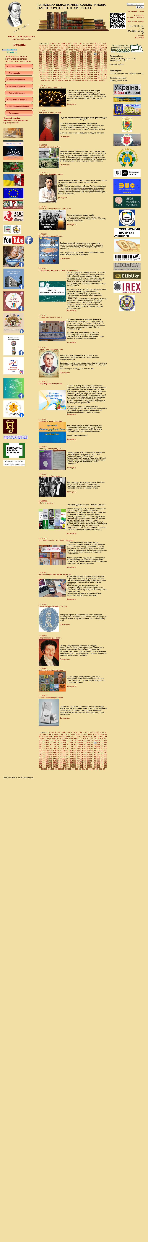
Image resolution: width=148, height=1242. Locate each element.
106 (98, 50)
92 (57, 50)
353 (54, 76)
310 (44, 72)
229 (40, 64)
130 (44, 54)
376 (64, 78)
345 (95, 74)
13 (69, 44)
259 (74, 66)
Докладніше (71, 104)
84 (106, 48)
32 (47, 46)
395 (62, 80)
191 (47, 60)
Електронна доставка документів (135, 16)
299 (74, 70)
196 (64, 60)
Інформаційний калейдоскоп (50, 384)
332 (50, 74)
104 (91, 50)
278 (71, 68)
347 (101, 74)
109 (40, 52)
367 (101, 76)
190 (44, 60)
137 (67, 54)
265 (95, 66)
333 (54, 74)
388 (105, 78)
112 (50, 52)
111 (47, 52)
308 (105, 70)
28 (105, 44)
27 (103, 44)
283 (88, 68)
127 (101, 52)
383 (88, 78)
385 (95, 78)
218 (71, 62)
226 (98, 62)
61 (50, 48)
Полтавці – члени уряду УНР (50, 449)
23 (93, 44)
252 (50, 66)
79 (94, 48)
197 (67, 60)
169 (40, 58)
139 (74, 54)
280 (78, 68)
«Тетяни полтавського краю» (50, 317)
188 (105, 58)
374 (57, 78)
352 (50, 76)
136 (64, 54)
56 (106, 46)
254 (57, 66)
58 (42, 48)
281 (81, 68)
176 (64, 58)
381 (81, 78)
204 (91, 60)
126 (98, 52)
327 (101, 72)
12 (66, 44)
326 (98, 72)
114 (57, 52)
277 (67, 68)
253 (54, 66)
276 (64, 68)
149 (40, 56)
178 (71, 58)
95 (65, 50)
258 (71, 66)
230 (44, 64)
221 (81, 62)
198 (71, 60)
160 (78, 56)
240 (78, 64)
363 (88, 76)
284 (91, 68)
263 (88, 66)
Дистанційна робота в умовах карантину (55, 574)
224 (91, 62)
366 (98, 76)
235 (61, 64)
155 (61, 56)
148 (105, 54)
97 (70, 50)
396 (66, 80)
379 (74, 78)
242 (84, 64)
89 (50, 50)
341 (81, 74)
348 (105, 74)
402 (86, 80)
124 (91, 52)
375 (61, 78)
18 (81, 44)
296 (64, 70)
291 (47, 70)
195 (61, 60)
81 (98, 48)
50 (91, 46)
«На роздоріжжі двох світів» (50, 638)
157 (67, 56)
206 (98, 60)
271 (47, 68)
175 (61, 58)
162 (84, 56)
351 (47, 76)
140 (78, 54)
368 (105, 76)
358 (71, 76)
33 (50, 46)
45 (79, 46)
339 (74, 74)
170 (44, 58)
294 (57, 70)
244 (91, 64)
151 (47, 56)
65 (60, 48)
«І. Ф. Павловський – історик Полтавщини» (56, 541)
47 (84, 46)
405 (96, 80)
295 (61, 70)
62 (52, 48)
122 (84, 52)
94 (62, 50)
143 (88, 54)
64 (57, 48)
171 (47, 58)
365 (95, 76)
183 (88, 58)
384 (91, 78)
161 (81, 56)
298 (71, 70)
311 (47, 72)
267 (101, 66)
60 (47, 48)
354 (57, 76)
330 (44, 74)
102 (84, 50)
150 (44, 56)
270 (44, 68)
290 (44, 70)
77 (89, 48)
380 (78, 78)
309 (40, 72)
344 (91, 74)
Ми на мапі (139, 38)
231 (47, 64)
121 (81, 52)
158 (71, 56)
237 (67, 64)
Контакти (140, 36)
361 (81, 76)
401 (83, 80)
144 (91, 54)
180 (78, 58)
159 (74, 56)
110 (44, 52)
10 (61, 44)
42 (72, 46)
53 (98, 46)
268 (105, 66)
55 (103, 46)
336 (64, 74)
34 (52, 46)
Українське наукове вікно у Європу (53, 606)
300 (78, 70)
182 (84, 58)
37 (60, 46)
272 (50, 68)
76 (86, 48)
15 (74, 44)
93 (60, 50)
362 (84, 76)
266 (98, 66)
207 (101, 60)
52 (96, 46)
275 (61, 68)
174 (57, 58)
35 (55, 46)
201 (81, 60)
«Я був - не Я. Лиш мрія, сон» (51, 349)
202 (84, 60)
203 (88, 60)
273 (54, 68)
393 (55, 80)
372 (50, 78)
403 (90, 80)
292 (50, 70)
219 (74, 62)
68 (67, 48)
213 (54, 62)
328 (105, 72)
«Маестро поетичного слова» (51, 174)
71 (74, 48)
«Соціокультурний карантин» (50, 421)
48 (86, 46)
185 (95, 58)
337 (67, 74)
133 (54, 54)
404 (93, 80)
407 (103, 80)
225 (95, 62)
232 (50, 64)
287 (101, 68)
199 (74, 60)
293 (54, 70)
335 (61, 74)
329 (40, 74)
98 (72, 50)
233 (54, 64)
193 (54, 60)
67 (64, 48)
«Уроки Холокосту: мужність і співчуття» (55, 209)
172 (50, 58)
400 (79, 80)
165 (95, 56)
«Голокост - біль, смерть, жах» (51, 87)
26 (100, 44)
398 (72, 80)
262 (84, 66)
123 (88, 52)
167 (101, 56)
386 (98, 78)
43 (74, 46)
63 (55, 48)
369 (40, 78)
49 (89, 46)
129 (40, 54)
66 (62, 48)
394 (59, 80)
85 (41, 50)
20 (86, 44)
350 (44, 76)
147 (101, 54)
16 (76, 44)
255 (61, 66)
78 (91, 48)
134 (57, 54)
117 (67, 52)
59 (45, 48)
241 (81, 64)
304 (91, 70)
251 (47, 66)
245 (95, 64)
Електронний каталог (135, 11)
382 (84, 78)
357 (67, 76)
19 (83, 44)
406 (100, 80)
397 (69, 80)
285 (95, 68)
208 (105, 60)
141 (81, 54)
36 (57, 46)
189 (40, 60)
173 (54, 58)
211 (47, 62)
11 (64, 44)
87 (45, 50)
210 (44, 62)
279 (74, 68)
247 (101, 64)
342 (84, 74)
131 (47, 54)
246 (98, 64)
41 (69, 46)
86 (43, 50)
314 (57, 72)
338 (71, 74)
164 (91, 56)
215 (61, 62)
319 (74, 72)
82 (101, 48)
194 (57, 60)
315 (61, 72)
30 (42, 46)
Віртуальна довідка (136, 21)
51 (94, 46)
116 (64, 52)
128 (105, 52)
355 (61, 76)
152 (50, 56)
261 (81, 66)
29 (40, 46)
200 (78, 60)
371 (47, 78)
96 (67, 50)
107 (101, 50)
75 (84, 48)
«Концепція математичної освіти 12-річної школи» (59, 270)
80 (96, 48)
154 (57, 56)
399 (76, 80)
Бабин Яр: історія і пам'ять (49, 147)
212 (50, 62)
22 (91, 44)
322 (84, 72)
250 (44, 66)
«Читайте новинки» (46, 503)
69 (69, 48)
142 (85, 54)
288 (105, 68)
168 (105, 56)
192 (50, 60)
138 (71, 54)
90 (53, 50)
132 (50, 54)
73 (79, 48)
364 (91, 76)
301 (81, 70)
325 (95, 72)
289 (40, 70)
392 (52, 80)
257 (67, 66)
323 (88, 72)
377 (67, 78)
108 (104, 50)
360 (78, 76)
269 (40, 68)
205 (95, 60)
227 (101, 62)
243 (88, 64)
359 (74, 76)
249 (40, 66)
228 (105, 62)
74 (81, 48)
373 (54, 78)
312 (50, 72)
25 (98, 44)
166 (98, 56)
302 (84, 70)
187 (101, 58)
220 (78, 62)
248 (105, 64)
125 (95, 52)
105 (94, 50)
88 (48, 50)
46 (81, 46)
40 (67, 46)
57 (40, 48)
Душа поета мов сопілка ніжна (51, 670)
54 (101, 46)
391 (49, 80)
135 (61, 54)
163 (88, 56)
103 (87, 50)
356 (64, 76)
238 (71, 64)
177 (67, 58)
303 (88, 70)
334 (57, 74)
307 (101, 70)
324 (91, 72)
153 (54, 56)
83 (103, 48)
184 (91, 58)
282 (84, 68)
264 (91, 66)
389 (42, 80)
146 (98, 54)
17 (78, 44)
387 (101, 78)
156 (64, 56)
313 (54, 72)
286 (98, 68)
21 (88, 44)
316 (64, 72)
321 (81, 72)
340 (78, 74)
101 (80, 50)
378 (71, 78)
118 (71, 52)
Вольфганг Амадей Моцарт (50, 113)
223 (88, 62)
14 (71, 44)
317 (67, 72)
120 (78, 52)
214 (57, 62)
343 (88, 74)
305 (95, 70)
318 (71, 72)
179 (74, 58)
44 (77, 46)
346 (98, 74)
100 (77, 50)
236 (64, 64)
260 (78, 66)
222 (84, 62)
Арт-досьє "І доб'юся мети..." (50, 476)
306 (98, 70)
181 (81, 58)
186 (98, 58)
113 (54, 52)
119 (74, 52)
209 (40, 62)
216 (64, 62)
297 (67, 70)
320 (78, 72)
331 (47, 74)
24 (96, 44)
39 (64, 46)
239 (74, 64)
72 (77, 48)
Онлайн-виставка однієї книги (51, 236)
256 (64, 66)
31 (45, 46)
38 (62, 46)
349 (40, 76)
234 (57, 64)
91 (55, 50)
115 (61, 52)
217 (67, 62)
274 (57, 68)
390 (45, 80)
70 (72, 48)
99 (75, 50)
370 (44, 78)
